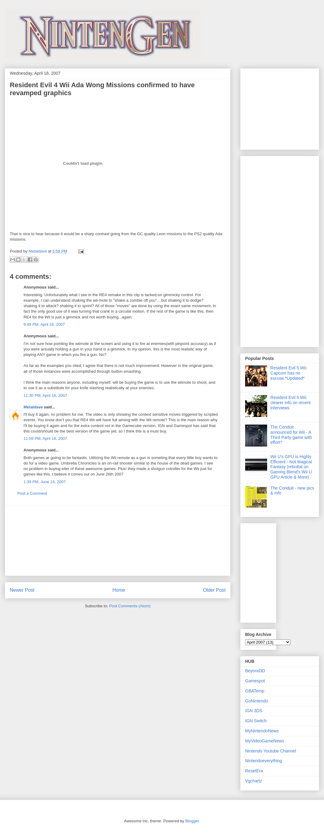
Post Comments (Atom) (129, 606)
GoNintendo (256, 700)
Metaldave (33, 407)
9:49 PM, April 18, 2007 (44, 324)
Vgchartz (253, 780)
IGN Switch (256, 720)
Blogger (192, 821)
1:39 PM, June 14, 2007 (45, 481)
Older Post (214, 590)
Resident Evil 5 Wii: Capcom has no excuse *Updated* (289, 373)
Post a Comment (32, 493)
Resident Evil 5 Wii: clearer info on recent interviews (291, 402)
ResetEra (254, 770)
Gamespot (255, 680)
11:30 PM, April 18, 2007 (45, 395)
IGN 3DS (253, 710)
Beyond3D (255, 670)
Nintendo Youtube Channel (270, 751)
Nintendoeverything (263, 760)
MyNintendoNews (262, 730)
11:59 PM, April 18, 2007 (45, 438)
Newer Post (22, 590)
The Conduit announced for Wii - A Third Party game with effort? (291, 435)
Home (118, 590)
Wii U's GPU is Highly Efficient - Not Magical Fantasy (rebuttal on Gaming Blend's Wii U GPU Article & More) (291, 466)
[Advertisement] (263, 107)
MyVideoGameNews (264, 740)
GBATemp (254, 690)
